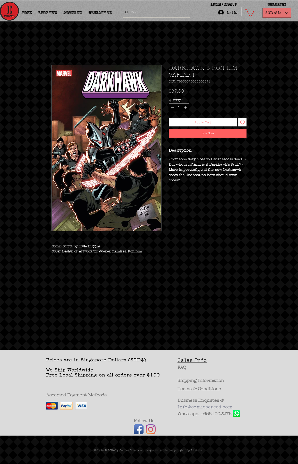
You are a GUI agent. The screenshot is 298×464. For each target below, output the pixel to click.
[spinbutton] (179, 107)
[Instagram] (151, 429)
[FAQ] (181, 367)
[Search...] (156, 12)
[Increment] (185, 107)
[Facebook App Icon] (139, 429)
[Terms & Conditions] (199, 389)
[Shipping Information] (200, 381)
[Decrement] (172, 107)
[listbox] (277, 13)
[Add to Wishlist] (242, 122)
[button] (249, 12)
